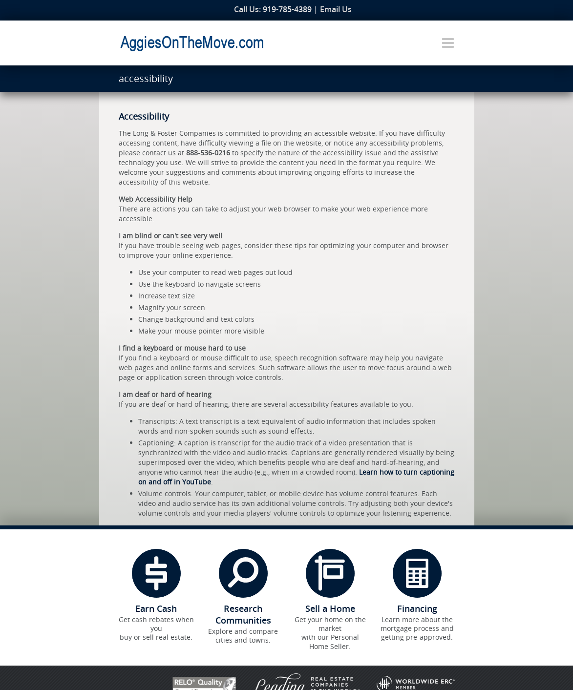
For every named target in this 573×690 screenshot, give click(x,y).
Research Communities (243, 614)
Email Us (336, 9)
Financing (417, 608)
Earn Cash (156, 608)
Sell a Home (330, 608)
